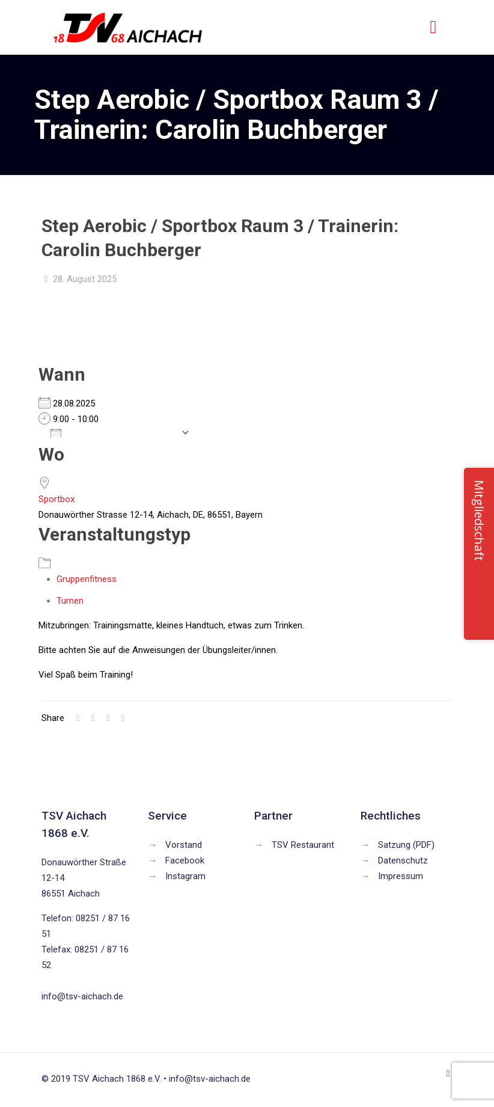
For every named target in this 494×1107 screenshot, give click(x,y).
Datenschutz (403, 860)
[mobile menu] (433, 27)
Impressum (400, 876)
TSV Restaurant (303, 844)
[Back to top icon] (448, 1073)
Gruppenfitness (86, 579)
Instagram (185, 876)
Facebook (184, 860)
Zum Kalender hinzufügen (112, 432)
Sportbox (56, 499)
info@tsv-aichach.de (82, 996)
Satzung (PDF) (406, 844)
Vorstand (183, 844)
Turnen (70, 600)
